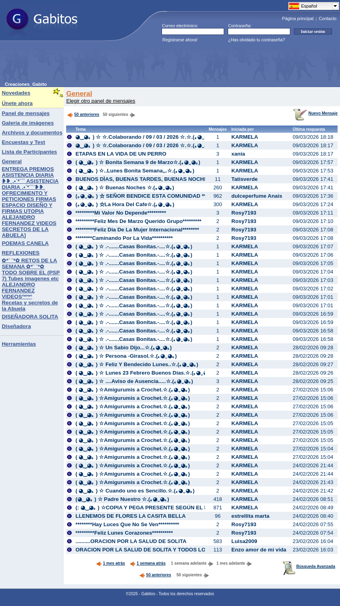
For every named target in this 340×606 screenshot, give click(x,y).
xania (238, 154)
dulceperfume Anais (256, 196)
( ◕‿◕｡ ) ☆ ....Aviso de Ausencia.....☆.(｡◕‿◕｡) (134, 381)
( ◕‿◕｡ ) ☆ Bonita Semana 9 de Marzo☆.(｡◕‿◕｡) (137, 162)
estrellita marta (250, 516)
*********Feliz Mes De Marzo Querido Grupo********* (138, 221)
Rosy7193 (243, 213)
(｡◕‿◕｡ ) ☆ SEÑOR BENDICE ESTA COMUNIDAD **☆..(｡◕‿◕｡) (155, 196)
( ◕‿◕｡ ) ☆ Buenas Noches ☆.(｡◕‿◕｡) (124, 187)
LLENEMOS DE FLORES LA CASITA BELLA (130, 516)
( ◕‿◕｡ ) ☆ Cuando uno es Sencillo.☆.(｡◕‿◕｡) (134, 491)
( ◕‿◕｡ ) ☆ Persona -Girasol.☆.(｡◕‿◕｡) (126, 356)
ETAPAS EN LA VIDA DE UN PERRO (120, 154)
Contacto (327, 18)
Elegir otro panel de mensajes (100, 101)
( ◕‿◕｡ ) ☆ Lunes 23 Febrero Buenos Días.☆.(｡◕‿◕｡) (143, 373)
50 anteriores (83, 114)
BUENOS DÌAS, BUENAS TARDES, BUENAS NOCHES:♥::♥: (150, 179)
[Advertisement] (151, 64)
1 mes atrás (110, 563)
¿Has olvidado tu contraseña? (256, 39)
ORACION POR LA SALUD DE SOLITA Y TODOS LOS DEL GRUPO (158, 550)
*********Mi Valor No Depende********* (120, 213)
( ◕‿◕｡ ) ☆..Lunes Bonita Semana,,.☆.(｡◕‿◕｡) (134, 171)
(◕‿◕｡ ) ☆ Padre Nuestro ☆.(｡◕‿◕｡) (122, 499)
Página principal (298, 18)
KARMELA (244, 137)
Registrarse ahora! (180, 39)
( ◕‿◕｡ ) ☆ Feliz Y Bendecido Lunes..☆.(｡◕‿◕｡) (136, 364)
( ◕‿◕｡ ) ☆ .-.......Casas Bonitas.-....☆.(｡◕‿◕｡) (133, 246)
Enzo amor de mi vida (258, 550)
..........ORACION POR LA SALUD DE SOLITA (130, 541)
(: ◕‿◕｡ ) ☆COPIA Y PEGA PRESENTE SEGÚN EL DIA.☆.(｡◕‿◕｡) (158, 508)
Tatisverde (244, 179)
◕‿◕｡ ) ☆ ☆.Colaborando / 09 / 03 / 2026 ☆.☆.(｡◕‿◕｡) (144, 137)
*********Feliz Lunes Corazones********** (124, 533)
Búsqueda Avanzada (309, 566)
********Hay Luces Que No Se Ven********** (127, 524)
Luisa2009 (244, 541)
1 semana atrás (148, 563)
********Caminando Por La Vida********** (124, 238)
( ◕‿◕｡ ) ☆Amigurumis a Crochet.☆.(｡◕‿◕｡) (132, 390)
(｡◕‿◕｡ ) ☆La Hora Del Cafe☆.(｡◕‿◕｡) (124, 204)
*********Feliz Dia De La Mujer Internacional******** (137, 230)
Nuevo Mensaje (315, 113)
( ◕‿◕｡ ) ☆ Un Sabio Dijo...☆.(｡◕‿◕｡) (123, 348)
